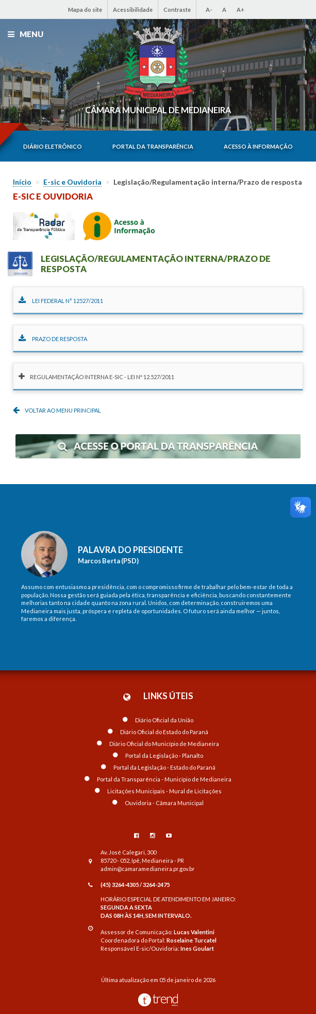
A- (209, 9)
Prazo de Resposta (53, 338)
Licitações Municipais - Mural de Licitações (158, 791)
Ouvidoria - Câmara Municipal (158, 802)
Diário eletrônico (52, 146)
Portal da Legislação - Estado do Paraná (158, 767)
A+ (240, 9)
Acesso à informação (258, 146)
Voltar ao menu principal (57, 410)
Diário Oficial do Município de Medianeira (158, 743)
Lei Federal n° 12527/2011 (61, 300)
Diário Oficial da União (158, 720)
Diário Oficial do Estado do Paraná (158, 731)
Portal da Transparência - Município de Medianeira (158, 779)
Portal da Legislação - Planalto (158, 755)
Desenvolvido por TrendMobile (158, 999)
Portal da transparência (152, 146)
